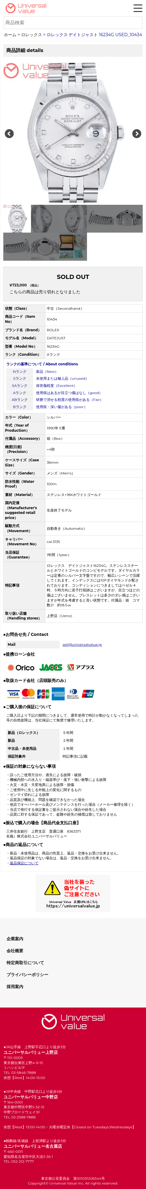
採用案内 (15, 986)
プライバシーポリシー (27, 974)
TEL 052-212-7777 (19, 1161)
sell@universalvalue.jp (82, 644)
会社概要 (15, 950)
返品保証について (24, 863)
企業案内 (15, 938)
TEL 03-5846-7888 (20, 1072)
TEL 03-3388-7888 (19, 1117)
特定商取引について (25, 962)
